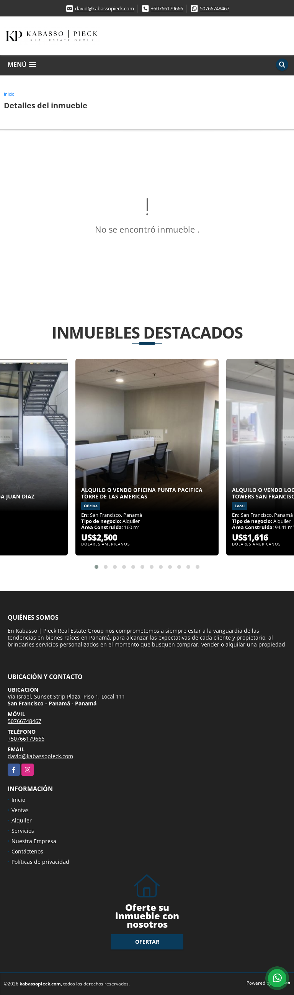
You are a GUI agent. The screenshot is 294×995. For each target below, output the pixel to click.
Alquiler (21, 820)
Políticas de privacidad (40, 861)
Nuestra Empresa (33, 841)
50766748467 (214, 8)
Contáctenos (27, 851)
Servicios (22, 830)
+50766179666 (167, 8)
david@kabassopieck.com (104, 8)
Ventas (20, 810)
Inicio (9, 94)
